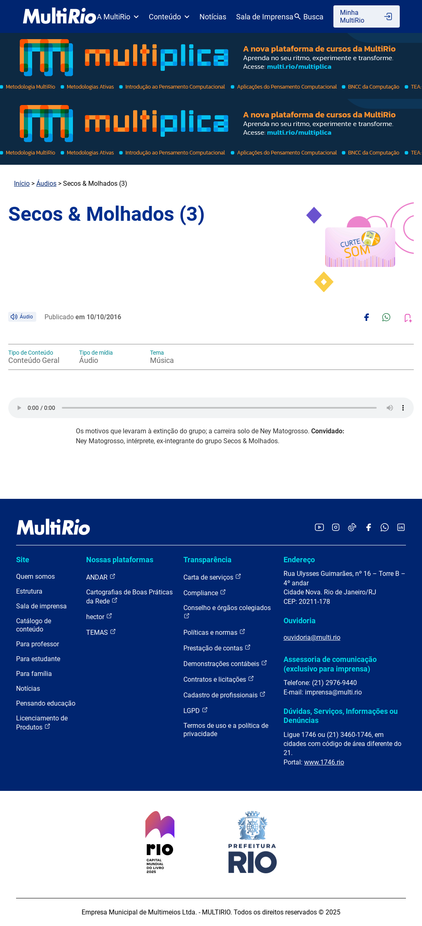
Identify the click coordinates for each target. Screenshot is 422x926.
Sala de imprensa (41, 606)
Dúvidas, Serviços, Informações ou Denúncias (341, 716)
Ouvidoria (300, 620)
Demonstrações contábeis (225, 663)
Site (22, 559)
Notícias (212, 16)
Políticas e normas (214, 632)
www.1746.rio (324, 762)
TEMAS (101, 632)
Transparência (207, 559)
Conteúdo (169, 16)
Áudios (46, 183)
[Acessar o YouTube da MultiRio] (319, 528)
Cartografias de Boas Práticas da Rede (129, 596)
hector (99, 616)
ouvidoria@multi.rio (312, 637)
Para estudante (38, 659)
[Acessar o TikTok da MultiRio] (352, 528)
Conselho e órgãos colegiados (227, 611)
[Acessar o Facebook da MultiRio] (368, 528)
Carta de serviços (212, 577)
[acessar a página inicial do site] (59, 16)
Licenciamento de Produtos (42, 722)
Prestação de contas (217, 647)
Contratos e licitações (218, 679)
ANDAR (101, 577)
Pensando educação (45, 703)
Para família (34, 674)
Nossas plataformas (119, 559)
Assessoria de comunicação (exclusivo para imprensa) (330, 664)
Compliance (204, 592)
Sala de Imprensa (264, 16)
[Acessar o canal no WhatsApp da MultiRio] (385, 528)
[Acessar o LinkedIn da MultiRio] (401, 528)
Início (22, 183)
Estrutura (29, 591)
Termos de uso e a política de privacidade (225, 730)
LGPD (195, 710)
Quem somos (35, 576)
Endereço (299, 559)
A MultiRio (118, 16)
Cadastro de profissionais (224, 694)
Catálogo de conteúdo (33, 625)
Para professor (37, 644)
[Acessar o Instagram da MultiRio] (336, 528)
